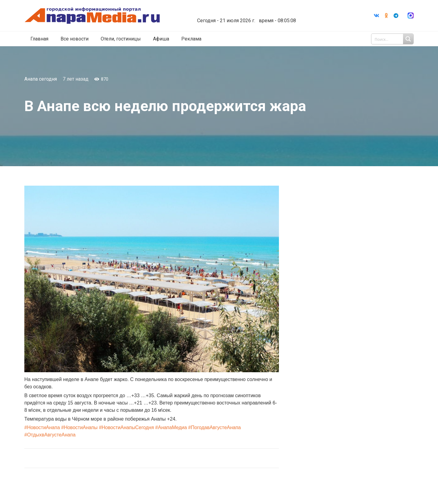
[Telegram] (396, 15)
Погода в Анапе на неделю (244, 11)
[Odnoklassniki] (386, 15)
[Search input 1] (393, 38)
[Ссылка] (92, 15)
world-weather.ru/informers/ (245, 16)
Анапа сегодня (40, 79)
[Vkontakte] (376, 15)
